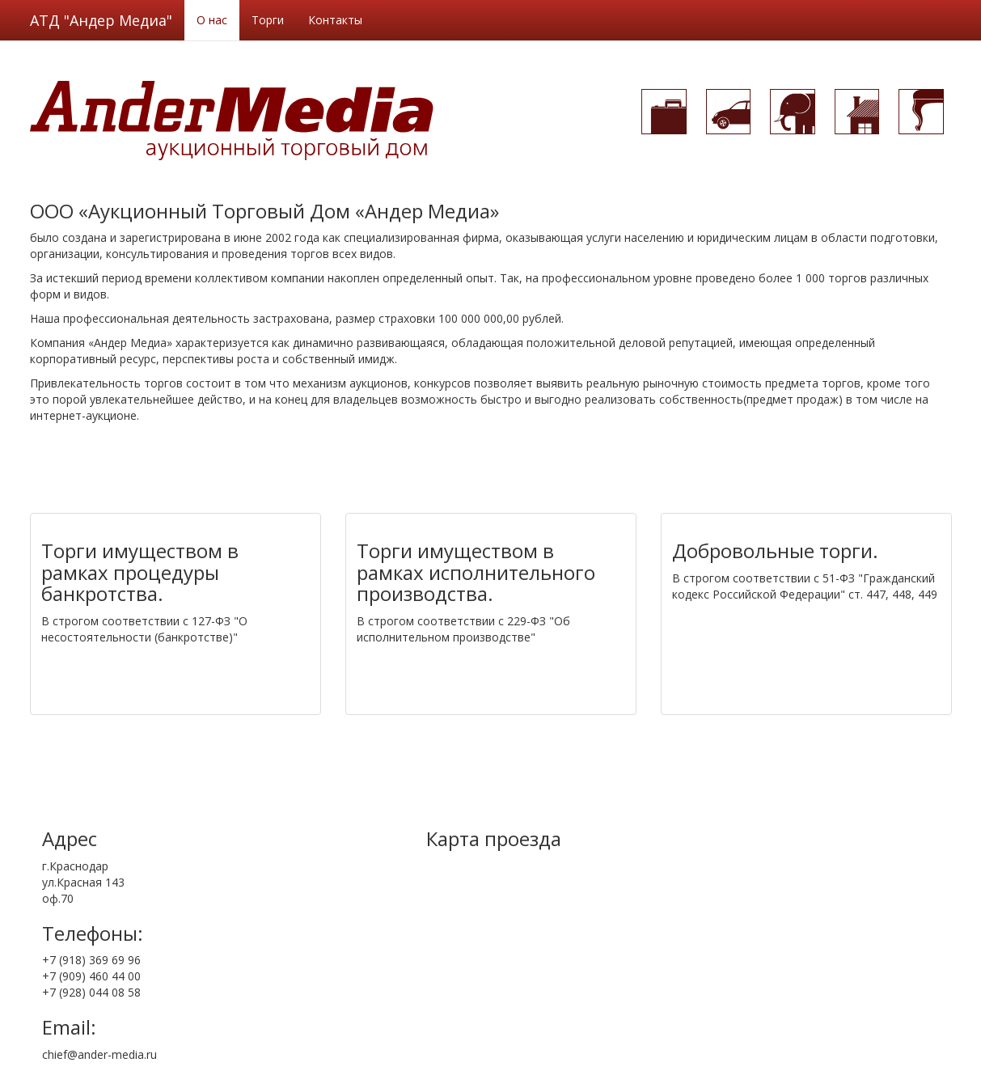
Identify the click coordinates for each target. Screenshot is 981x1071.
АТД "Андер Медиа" (101, 20)
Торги (268, 20)
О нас (212, 20)
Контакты (335, 20)
